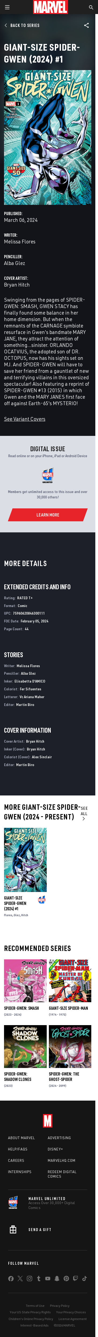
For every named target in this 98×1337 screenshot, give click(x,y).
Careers (16, 1160)
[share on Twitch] (75, 1279)
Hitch (24, 915)
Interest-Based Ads (34, 1325)
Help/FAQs (18, 1149)
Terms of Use (35, 1306)
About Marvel (21, 1138)
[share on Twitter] (20, 1279)
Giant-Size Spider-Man (68, 1008)
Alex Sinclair (42, 756)
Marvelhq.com (61, 1160)
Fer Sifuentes (30, 689)
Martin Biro (25, 704)
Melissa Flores (19, 241)
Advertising (59, 1138)
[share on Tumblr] (38, 1279)
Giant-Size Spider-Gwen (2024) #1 (15, 903)
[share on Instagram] (29, 1279)
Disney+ (55, 1149)
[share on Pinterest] (66, 1279)
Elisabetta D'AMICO (29, 681)
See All (84, 813)
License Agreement (73, 1319)
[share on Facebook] (11, 1280)
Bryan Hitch (17, 284)
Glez (17, 915)
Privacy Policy (60, 1306)
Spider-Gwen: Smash (21, 1008)
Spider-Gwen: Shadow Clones (17, 1076)
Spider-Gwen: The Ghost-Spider (64, 1076)
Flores (8, 915)
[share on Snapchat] (57, 1279)
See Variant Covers (24, 419)
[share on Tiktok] (84, 1279)
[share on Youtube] (47, 1279)
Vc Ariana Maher (32, 696)
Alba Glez (14, 263)
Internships (20, 1172)
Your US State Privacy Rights (30, 1312)
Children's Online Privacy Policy (31, 1319)
